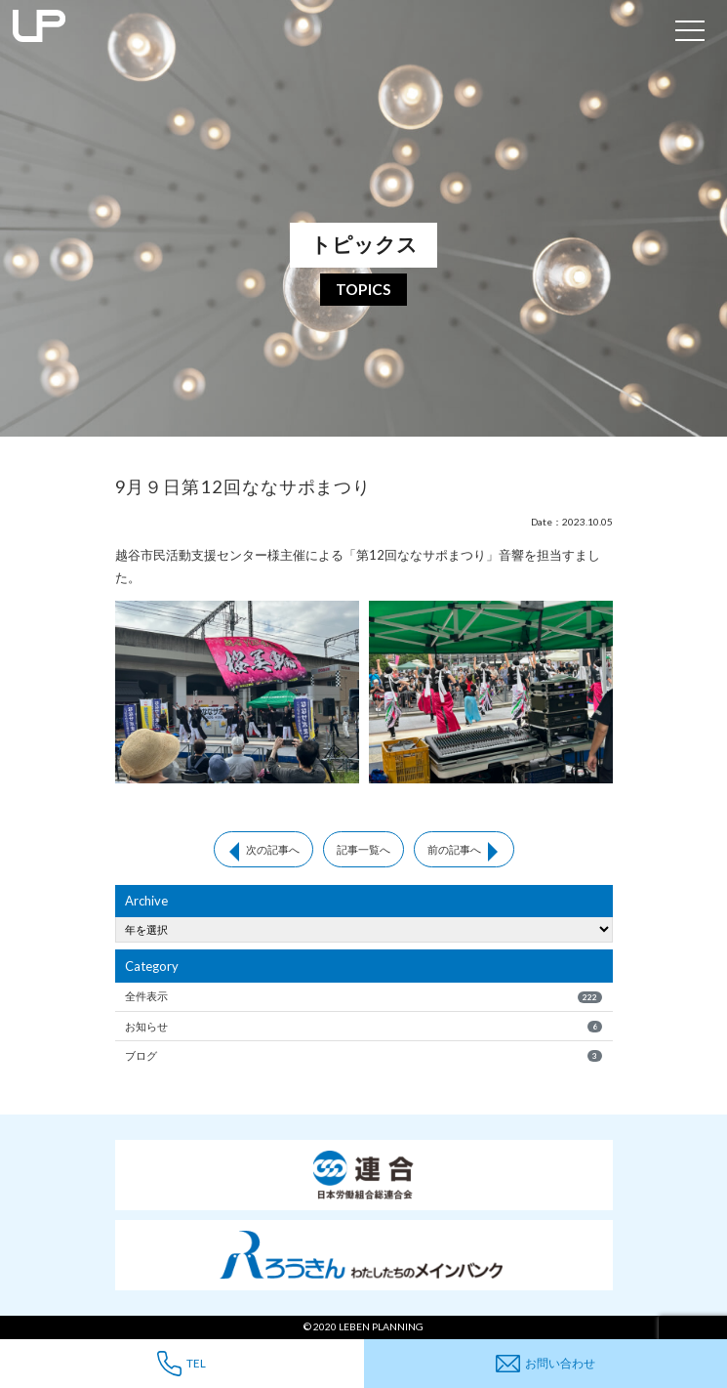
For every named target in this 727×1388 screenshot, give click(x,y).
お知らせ (363, 1026)
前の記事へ (454, 849)
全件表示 (363, 996)
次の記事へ (273, 849)
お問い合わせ (545, 1364)
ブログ (363, 1056)
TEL (181, 1363)
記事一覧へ (363, 849)
